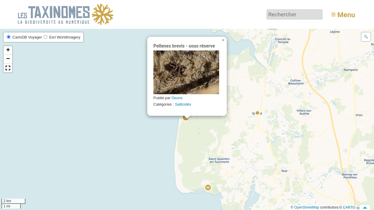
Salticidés (183, 104)
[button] (258, 113)
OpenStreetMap (306, 207)
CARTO (349, 207)
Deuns (177, 98)
